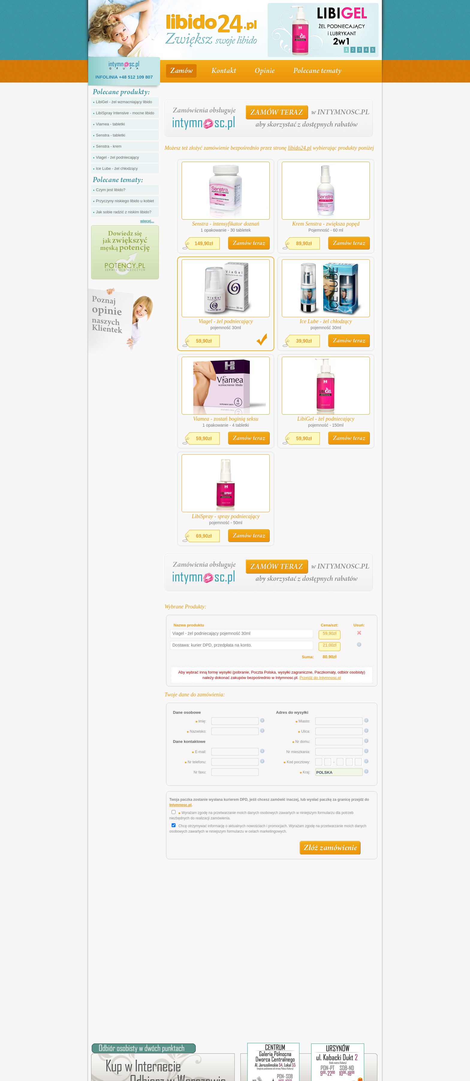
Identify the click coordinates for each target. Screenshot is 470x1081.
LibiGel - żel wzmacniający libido (124, 102)
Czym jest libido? (110, 190)
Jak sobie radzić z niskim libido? (123, 212)
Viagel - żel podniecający (117, 157)
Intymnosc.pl (180, 805)
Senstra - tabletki (110, 135)
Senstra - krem (108, 146)
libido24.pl (299, 148)
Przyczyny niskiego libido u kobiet (125, 201)
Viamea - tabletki (110, 124)
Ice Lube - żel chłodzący (117, 168)
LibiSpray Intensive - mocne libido (125, 113)
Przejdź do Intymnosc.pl (320, 677)
